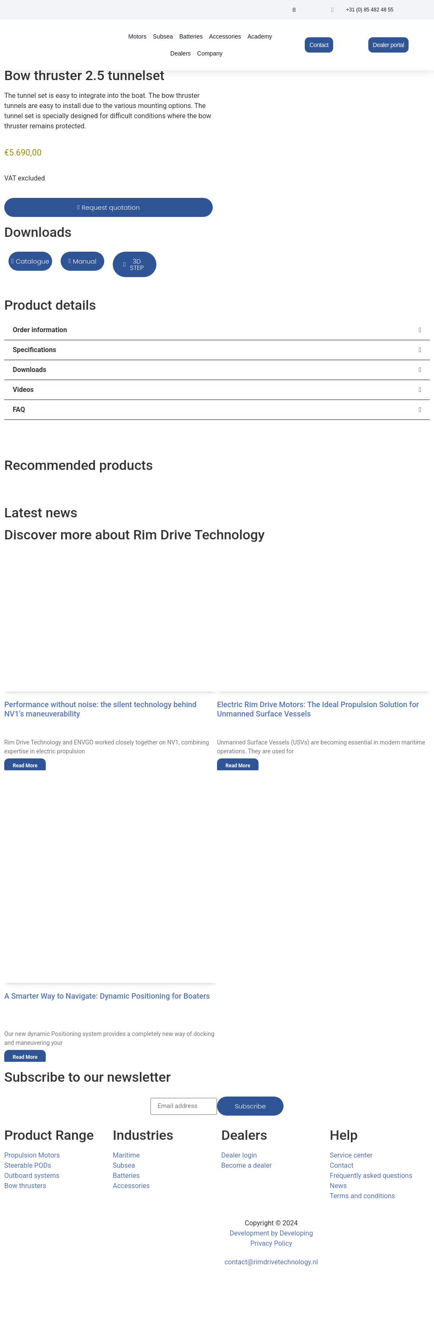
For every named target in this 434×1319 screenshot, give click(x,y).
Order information (40, 330)
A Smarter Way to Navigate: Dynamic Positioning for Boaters (107, 995)
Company (210, 53)
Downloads (29, 370)
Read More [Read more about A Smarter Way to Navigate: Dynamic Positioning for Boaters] (25, 1057)
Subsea (163, 36)
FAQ (19, 409)
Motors (137, 36)
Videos (23, 390)
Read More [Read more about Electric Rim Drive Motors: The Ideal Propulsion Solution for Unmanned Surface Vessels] (237, 766)
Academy (260, 36)
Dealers (180, 53)
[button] (294, 9)
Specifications (34, 350)
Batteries (191, 36)
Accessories (225, 36)
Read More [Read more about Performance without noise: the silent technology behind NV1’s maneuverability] (25, 766)
